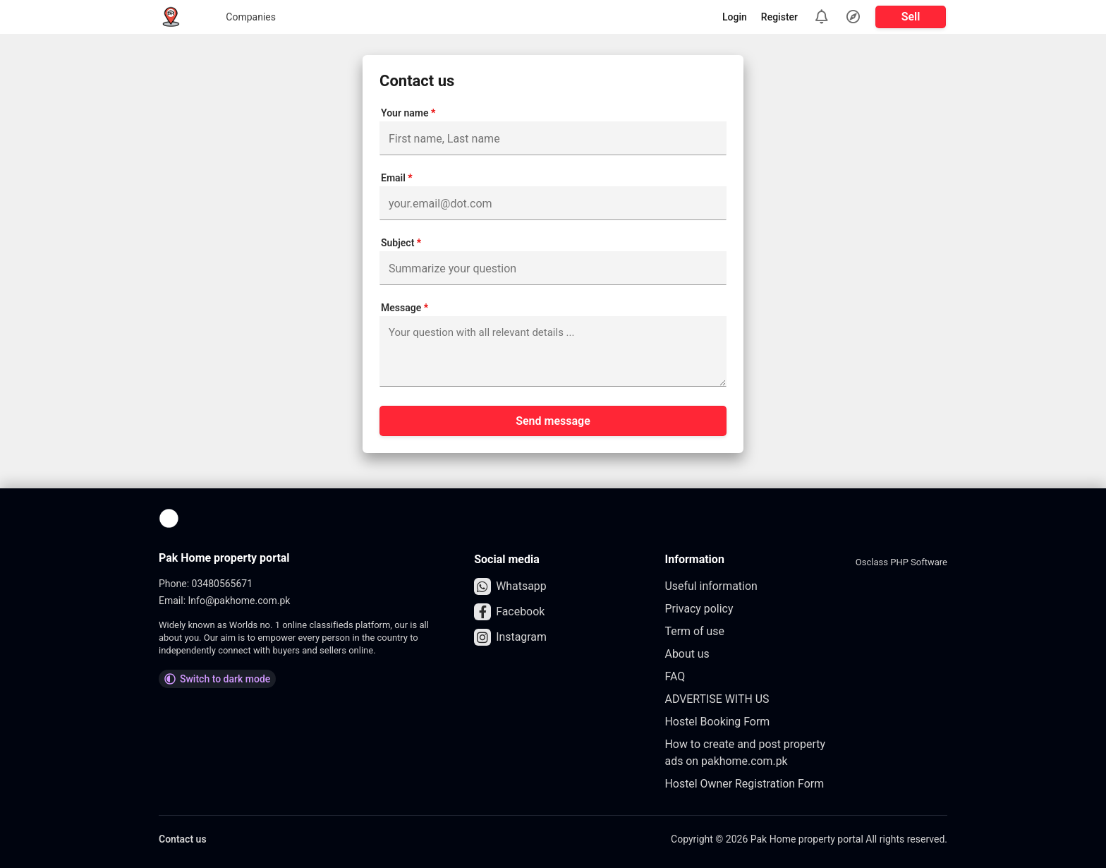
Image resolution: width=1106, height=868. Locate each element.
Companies (231, 17)
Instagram (510, 637)
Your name (408, 113)
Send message (553, 421)
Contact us (183, 839)
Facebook (509, 611)
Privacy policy (699, 608)
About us (687, 654)
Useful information (711, 586)
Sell (910, 16)
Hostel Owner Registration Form (745, 783)
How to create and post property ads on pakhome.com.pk (746, 752)
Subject (401, 242)
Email (397, 177)
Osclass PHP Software (901, 562)
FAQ (675, 676)
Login (734, 17)
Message (404, 307)
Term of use (695, 631)
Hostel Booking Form (718, 721)
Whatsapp (510, 586)
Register (779, 17)
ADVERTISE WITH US (717, 699)
